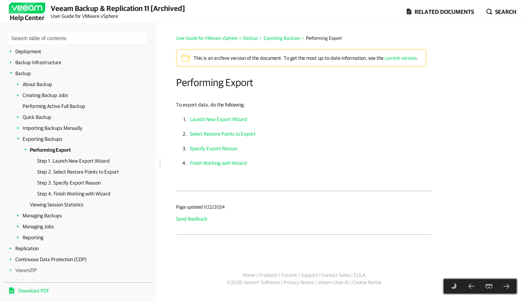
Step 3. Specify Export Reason (69, 183)
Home (249, 275)
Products (268, 275)
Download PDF (33, 291)
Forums (289, 275)
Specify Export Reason (213, 148)
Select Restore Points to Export (223, 134)
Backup (23, 73)
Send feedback (191, 219)
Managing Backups (42, 215)
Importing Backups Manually (52, 128)
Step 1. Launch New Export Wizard (73, 161)
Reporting (33, 237)
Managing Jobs (38, 226)
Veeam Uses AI (333, 282)
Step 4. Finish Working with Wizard (73, 194)
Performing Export (50, 150)
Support (309, 275)
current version (400, 58)
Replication (27, 248)
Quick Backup (37, 117)
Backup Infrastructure (38, 62)
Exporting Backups (42, 139)
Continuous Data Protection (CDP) (51, 259)
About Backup (37, 84)
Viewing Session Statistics (56, 205)
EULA (359, 275)
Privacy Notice (299, 282)
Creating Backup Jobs (45, 95)
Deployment (28, 51)
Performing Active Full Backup (54, 106)
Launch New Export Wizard (218, 119)
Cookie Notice (367, 282)
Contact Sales (336, 275)
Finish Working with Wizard (218, 163)
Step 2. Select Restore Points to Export (78, 172)
